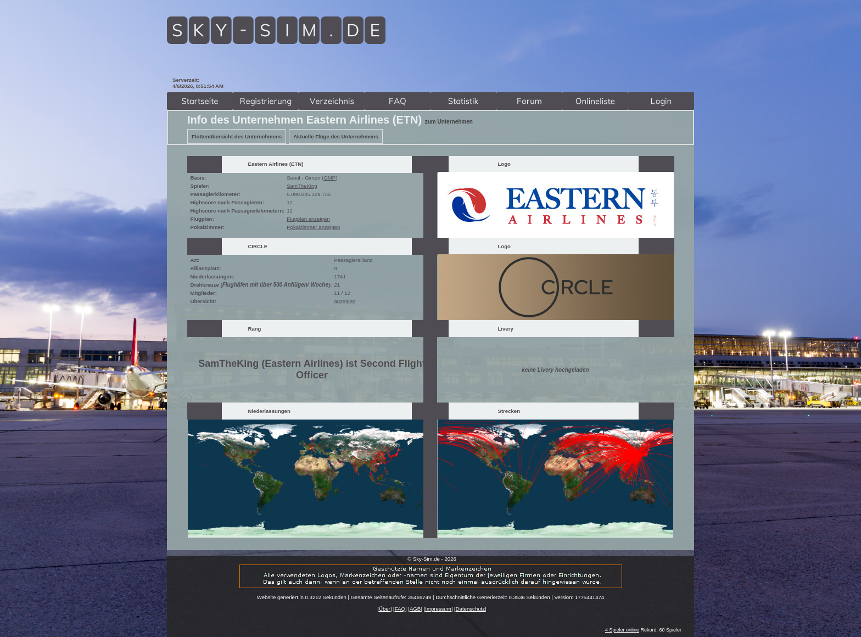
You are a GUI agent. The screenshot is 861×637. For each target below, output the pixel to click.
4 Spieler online (622, 630)
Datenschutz (470, 609)
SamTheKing (302, 186)
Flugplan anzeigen (308, 219)
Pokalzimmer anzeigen (313, 227)
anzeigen (344, 301)
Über (384, 609)
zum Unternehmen (449, 122)
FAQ (400, 609)
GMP (329, 178)
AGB (415, 609)
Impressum (438, 609)
